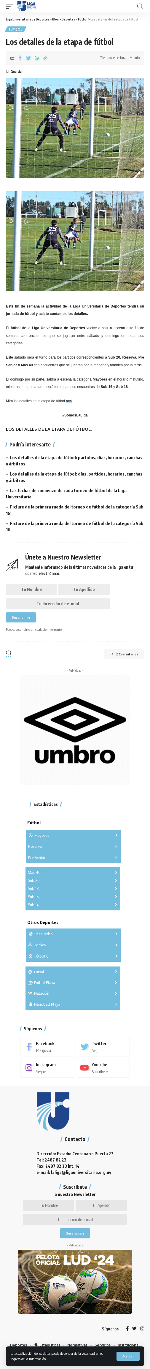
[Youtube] (103, 1068)
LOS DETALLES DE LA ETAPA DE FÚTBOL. (49, 429)
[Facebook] (47, 1046)
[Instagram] (47, 1068)
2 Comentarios (124, 654)
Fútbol (15, 29)
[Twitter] (103, 1046)
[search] (140, 6)
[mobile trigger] (11, 6)
